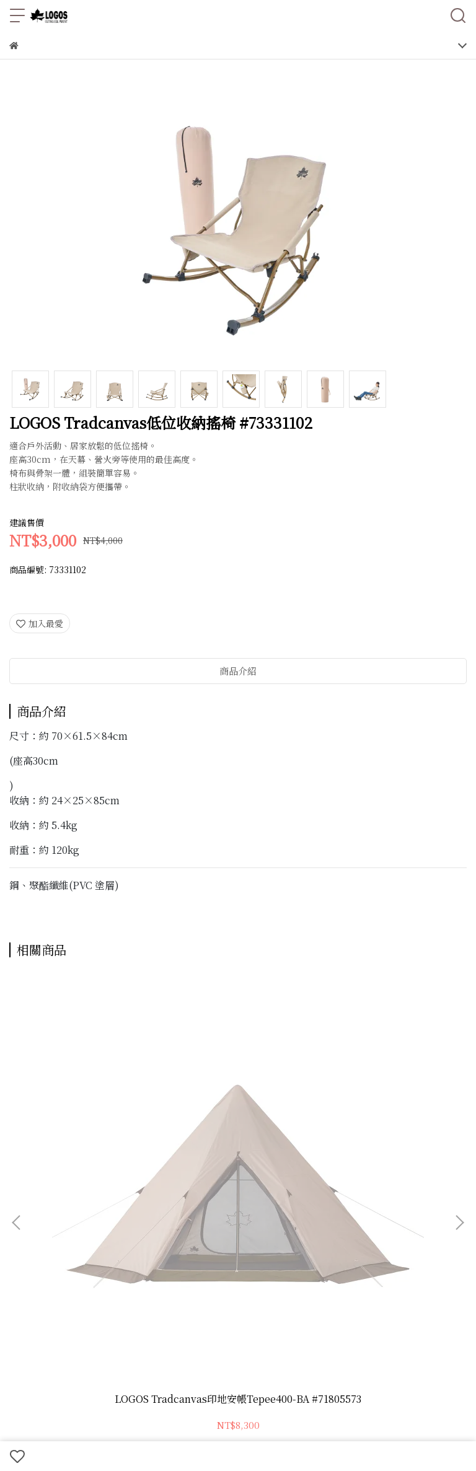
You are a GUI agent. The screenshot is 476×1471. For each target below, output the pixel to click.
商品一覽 (26, 1227)
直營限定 (249, 1227)
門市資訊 (412, 1227)
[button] (459, 1078)
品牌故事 (372, 1227)
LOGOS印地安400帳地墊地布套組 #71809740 (382, 1117)
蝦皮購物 (26, 1246)
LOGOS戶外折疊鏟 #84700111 (238, 1117)
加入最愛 (39, 623)
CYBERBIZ (392, 1424)
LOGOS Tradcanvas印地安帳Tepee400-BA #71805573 (94, 1117)
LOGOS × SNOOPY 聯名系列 (108, 1227)
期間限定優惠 (200, 1227)
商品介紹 (238, 670)
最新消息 (331, 1227)
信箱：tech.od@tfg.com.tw (66, 1316)
